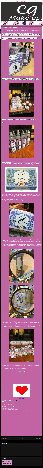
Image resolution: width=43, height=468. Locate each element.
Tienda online (21, 373)
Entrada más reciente (5, 438)
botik (18, 401)
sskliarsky (24, 401)
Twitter (21, 381)
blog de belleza (15, 401)
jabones (21, 401)
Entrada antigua (38, 438)
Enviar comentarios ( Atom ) (23, 441)
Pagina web (21, 375)
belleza (11, 401)
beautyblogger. (7, 401)
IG (21, 379)
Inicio (22, 438)
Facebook (21, 377)
